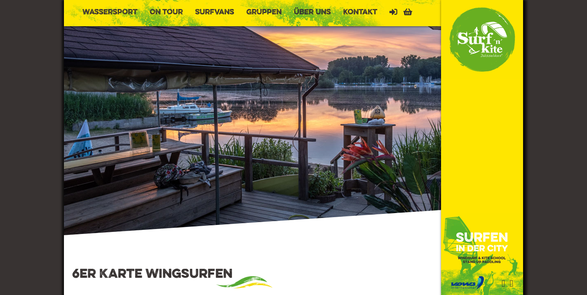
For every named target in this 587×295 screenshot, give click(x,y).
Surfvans (214, 12)
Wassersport (109, 12)
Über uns (312, 12)
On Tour (166, 12)
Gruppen (264, 12)
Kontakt (360, 12)
